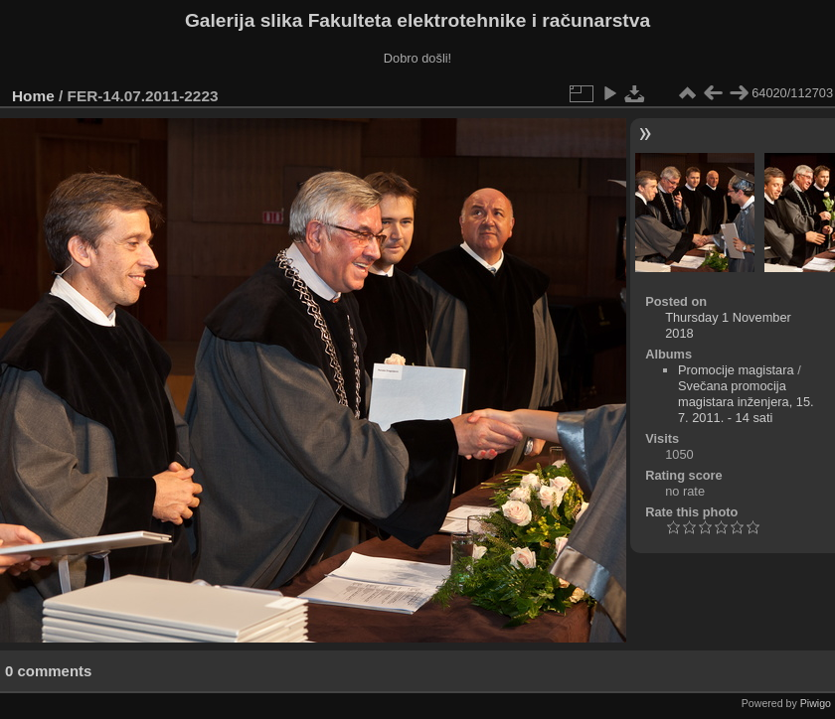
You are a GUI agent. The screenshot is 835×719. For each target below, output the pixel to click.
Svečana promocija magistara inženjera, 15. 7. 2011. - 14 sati (746, 401)
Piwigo (815, 703)
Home (33, 95)
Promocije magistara (736, 369)
